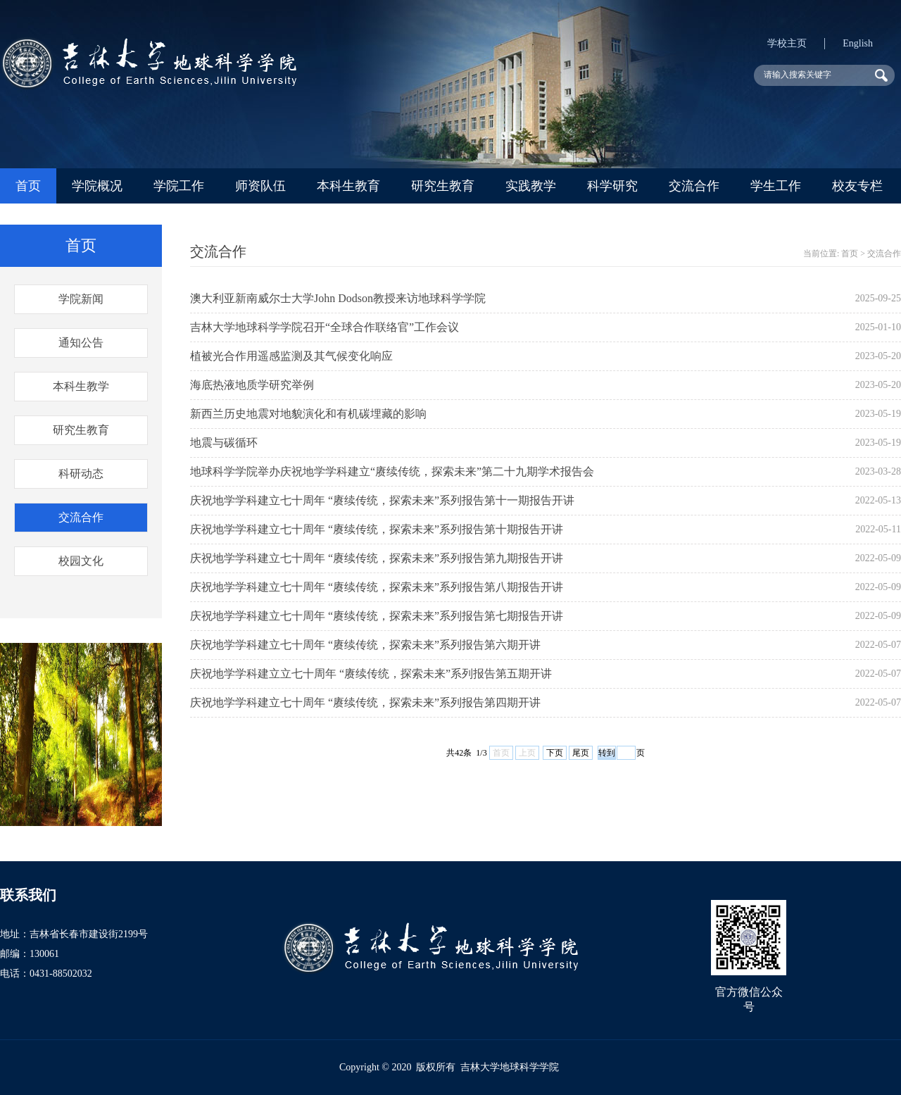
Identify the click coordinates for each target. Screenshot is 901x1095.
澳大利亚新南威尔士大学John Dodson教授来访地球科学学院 (338, 298)
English (858, 43)
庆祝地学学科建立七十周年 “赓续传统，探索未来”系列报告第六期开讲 (365, 645)
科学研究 (612, 186)
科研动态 (80, 474)
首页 (28, 186)
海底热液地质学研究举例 (252, 385)
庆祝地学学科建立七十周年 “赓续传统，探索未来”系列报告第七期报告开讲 (376, 616)
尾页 (580, 753)
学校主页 (787, 43)
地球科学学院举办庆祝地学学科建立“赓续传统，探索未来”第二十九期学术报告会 (392, 471)
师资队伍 (260, 186)
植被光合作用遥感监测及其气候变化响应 (291, 356)
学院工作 (178, 186)
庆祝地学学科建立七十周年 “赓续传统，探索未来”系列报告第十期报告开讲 (376, 529)
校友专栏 (857, 186)
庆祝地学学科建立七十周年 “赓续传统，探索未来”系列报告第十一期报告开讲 (382, 500)
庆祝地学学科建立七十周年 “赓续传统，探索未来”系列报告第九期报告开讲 (376, 558)
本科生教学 (81, 386)
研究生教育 (442, 186)
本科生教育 (348, 186)
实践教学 (530, 186)
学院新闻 (80, 299)
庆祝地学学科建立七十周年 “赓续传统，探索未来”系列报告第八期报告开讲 (376, 587)
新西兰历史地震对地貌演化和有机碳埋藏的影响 (308, 414)
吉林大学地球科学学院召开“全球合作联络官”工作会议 (324, 327)
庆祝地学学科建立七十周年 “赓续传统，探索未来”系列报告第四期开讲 (365, 702)
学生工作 (775, 186)
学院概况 (97, 186)
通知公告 (80, 343)
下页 (554, 753)
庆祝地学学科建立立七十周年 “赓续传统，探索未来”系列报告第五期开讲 (371, 674)
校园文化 (80, 561)
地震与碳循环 (224, 443)
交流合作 (694, 186)
